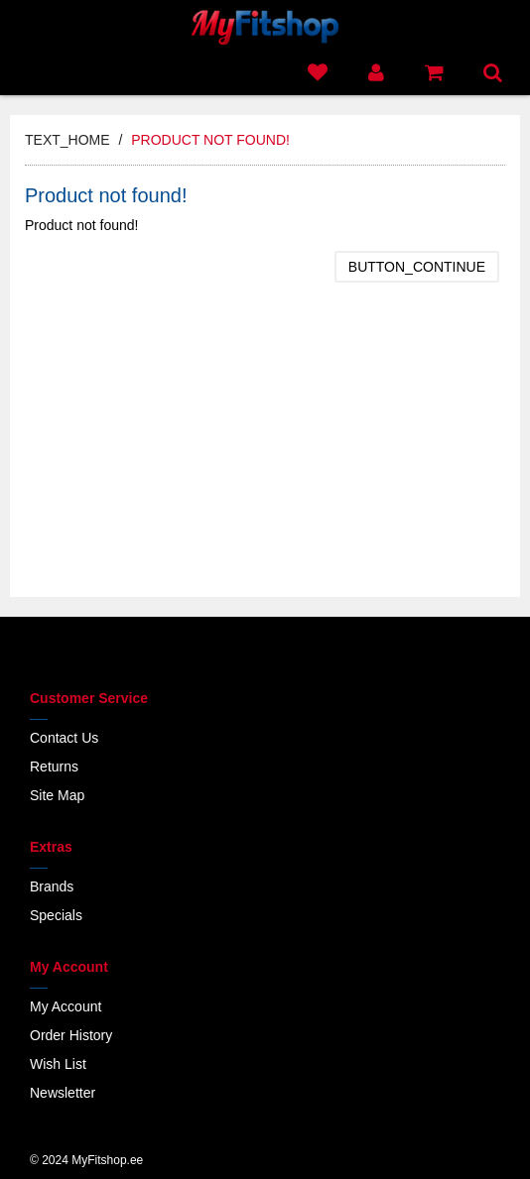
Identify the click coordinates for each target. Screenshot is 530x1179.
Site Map (57, 795)
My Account (65, 1006)
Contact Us (64, 738)
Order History (71, 1035)
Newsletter (62, 1093)
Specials (56, 915)
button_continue (416, 267)
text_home (67, 140)
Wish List (58, 1064)
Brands (51, 886)
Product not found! (210, 140)
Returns (54, 766)
